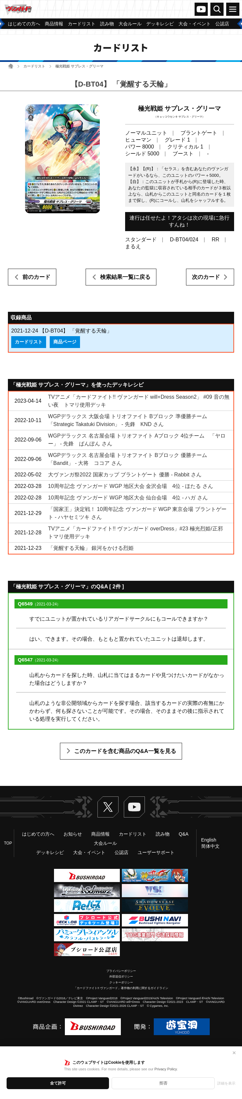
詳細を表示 (226, 1083)
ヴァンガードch (201, 9)
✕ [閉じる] (234, 1053)
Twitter (108, 807)
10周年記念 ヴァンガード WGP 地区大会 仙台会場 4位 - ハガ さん (128, 497)
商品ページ (64, 341)
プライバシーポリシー (121, 971)
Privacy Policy (165, 1069)
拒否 (163, 1083)
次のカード (206, 277)
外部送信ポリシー (121, 976)
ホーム (10, 66)
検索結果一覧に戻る (125, 277)
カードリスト (34, 66)
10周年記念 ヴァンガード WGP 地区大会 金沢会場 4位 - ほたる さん (130, 486)
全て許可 (58, 1083)
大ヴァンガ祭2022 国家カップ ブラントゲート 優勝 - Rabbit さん (125, 474)
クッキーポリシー (121, 982)
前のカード (36, 277)
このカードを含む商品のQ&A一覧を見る (125, 751)
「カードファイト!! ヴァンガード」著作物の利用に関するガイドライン (121, 988)
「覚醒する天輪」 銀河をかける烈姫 (91, 548)
